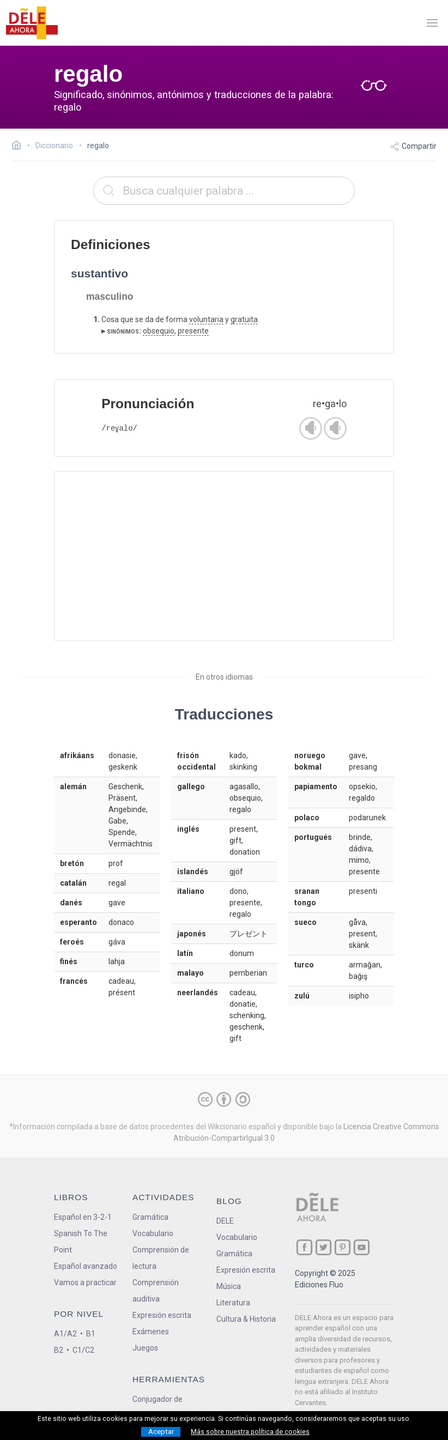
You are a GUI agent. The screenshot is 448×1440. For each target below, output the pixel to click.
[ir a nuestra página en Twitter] (323, 1247)
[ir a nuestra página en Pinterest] (342, 1247)
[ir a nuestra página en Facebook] (304, 1247)
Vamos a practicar (85, 1282)
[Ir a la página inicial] (19, 146)
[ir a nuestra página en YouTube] (361, 1247)
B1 (90, 1333)
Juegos (145, 1348)
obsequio (158, 330)
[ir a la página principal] (31, 23)
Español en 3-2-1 (83, 1217)
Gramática (150, 1217)
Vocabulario (152, 1233)
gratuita (244, 319)
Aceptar (161, 1431)
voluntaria (206, 319)
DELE (225, 1221)
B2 (58, 1350)
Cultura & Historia (246, 1319)
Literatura (233, 1302)
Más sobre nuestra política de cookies (250, 1432)
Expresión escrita (161, 1315)
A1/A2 (65, 1333)
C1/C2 (83, 1350)
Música (228, 1286)
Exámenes (150, 1331)
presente (193, 330)
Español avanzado (85, 1266)
